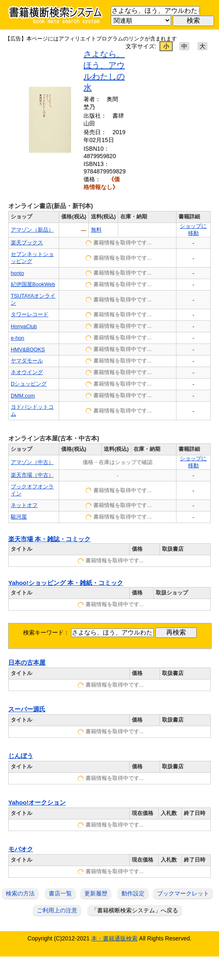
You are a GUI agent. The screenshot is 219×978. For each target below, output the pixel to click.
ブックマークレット (183, 893)
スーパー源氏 (26, 709)
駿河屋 (19, 517)
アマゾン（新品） (32, 230)
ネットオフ (24, 505)
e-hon (17, 338)
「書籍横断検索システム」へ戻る (134, 910)
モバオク (20, 849)
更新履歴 (95, 893)
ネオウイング (27, 372)
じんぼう (20, 756)
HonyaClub (24, 326)
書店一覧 (60, 893)
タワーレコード (29, 314)
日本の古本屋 (26, 662)
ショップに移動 (193, 229)
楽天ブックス (27, 242)
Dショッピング (29, 384)
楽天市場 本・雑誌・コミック (49, 539)
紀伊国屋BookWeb (33, 284)
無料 (96, 230)
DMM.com (23, 396)
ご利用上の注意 (57, 910)
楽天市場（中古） (32, 475)
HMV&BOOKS (28, 349)
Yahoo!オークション (37, 802)
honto (17, 273)
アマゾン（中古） (32, 462)
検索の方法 (20, 893)
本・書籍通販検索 (114, 938)
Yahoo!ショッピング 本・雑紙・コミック (65, 583)
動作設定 (133, 893)
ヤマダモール (27, 361)
